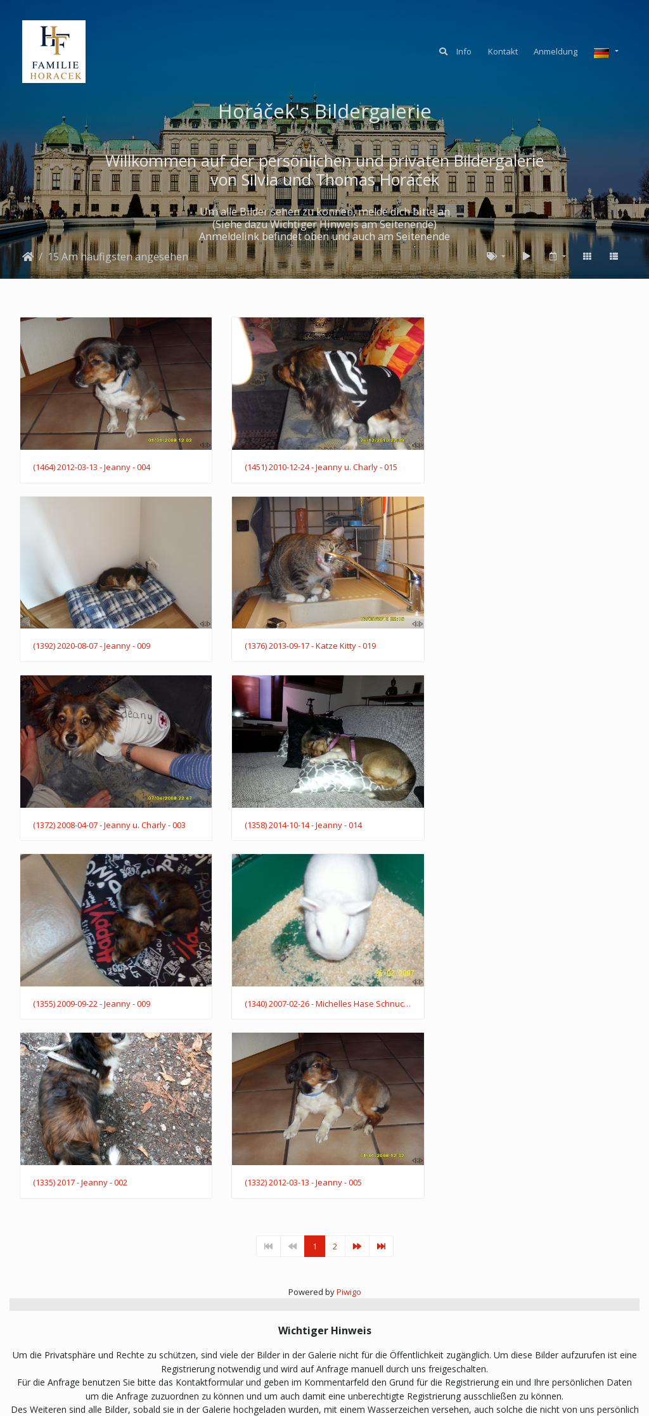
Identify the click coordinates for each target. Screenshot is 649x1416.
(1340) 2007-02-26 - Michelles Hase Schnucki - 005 (325, 820)
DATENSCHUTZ (354, 1350)
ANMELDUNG (230, 1350)
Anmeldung (555, 51)
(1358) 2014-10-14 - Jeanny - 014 (510, 643)
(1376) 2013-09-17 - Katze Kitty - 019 (98, 643)
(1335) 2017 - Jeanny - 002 (499, 820)
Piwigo (349, 1107)
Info (464, 51)
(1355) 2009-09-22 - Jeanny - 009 (91, 820)
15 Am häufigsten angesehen (118, 257)
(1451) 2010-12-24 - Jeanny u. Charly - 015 (319, 466)
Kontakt (503, 51)
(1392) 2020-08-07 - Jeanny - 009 (510, 466)
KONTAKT (290, 1350)
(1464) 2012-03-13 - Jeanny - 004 (91, 466)
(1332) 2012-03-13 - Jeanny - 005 (91, 998)
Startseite (28, 256)
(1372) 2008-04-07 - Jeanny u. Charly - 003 (319, 643)
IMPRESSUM (423, 1350)
